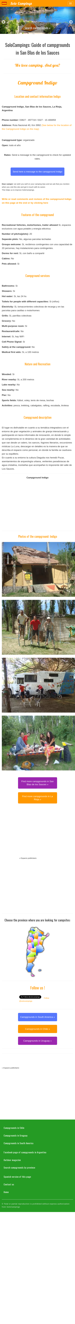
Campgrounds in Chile (14, 1127)
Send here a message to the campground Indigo (37, 171)
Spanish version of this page (17, 1176)
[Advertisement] (37, 833)
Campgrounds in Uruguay (16, 1135)
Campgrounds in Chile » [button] (37, 1029)
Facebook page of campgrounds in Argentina (25, 1152)
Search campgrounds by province (19, 1167)
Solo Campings (21, 3)
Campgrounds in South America (18, 1143)
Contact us (9, 1184)
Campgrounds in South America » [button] (37, 1017)
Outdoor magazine (12, 1160)
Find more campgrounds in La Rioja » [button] (37, 798)
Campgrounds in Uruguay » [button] (37, 1040)
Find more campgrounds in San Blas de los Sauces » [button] (37, 783)
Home (6, 1192)
